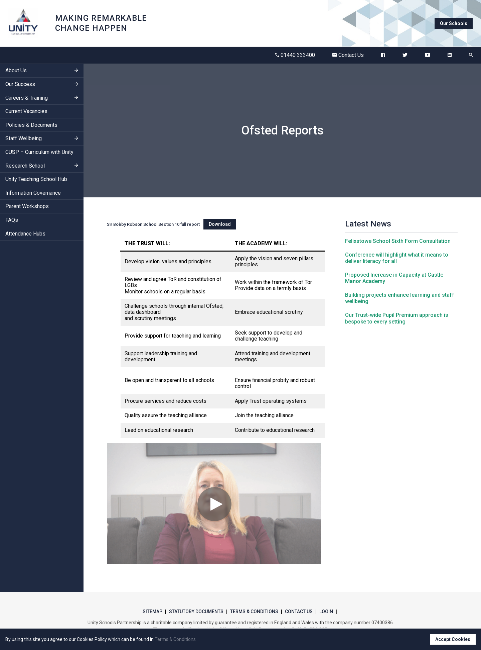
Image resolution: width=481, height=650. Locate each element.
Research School (25, 166)
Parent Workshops (27, 206)
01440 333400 (295, 55)
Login (326, 611)
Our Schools (453, 23)
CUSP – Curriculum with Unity (39, 152)
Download (220, 224)
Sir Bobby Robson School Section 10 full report (153, 224)
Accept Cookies (452, 639)
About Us (16, 70)
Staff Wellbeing (23, 138)
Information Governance (33, 193)
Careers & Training (26, 98)
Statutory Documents (196, 611)
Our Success (20, 84)
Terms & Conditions (254, 611)
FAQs (11, 220)
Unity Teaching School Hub (36, 179)
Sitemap (152, 611)
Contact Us (348, 55)
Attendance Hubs (25, 233)
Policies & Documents (31, 125)
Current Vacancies (26, 111)
